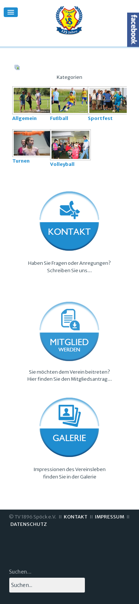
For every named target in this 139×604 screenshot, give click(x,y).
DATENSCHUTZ (28, 524)
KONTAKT (75, 517)
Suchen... (20, 571)
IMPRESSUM (109, 517)
